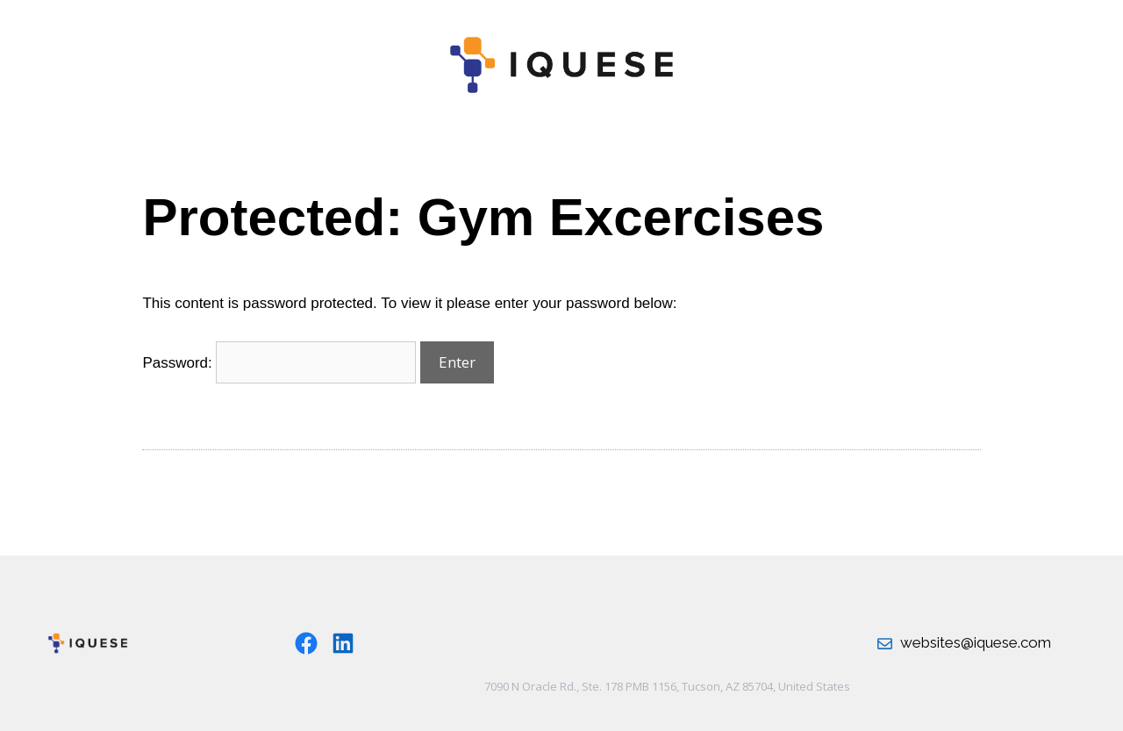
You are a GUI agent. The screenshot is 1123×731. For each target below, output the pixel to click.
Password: (279, 363)
